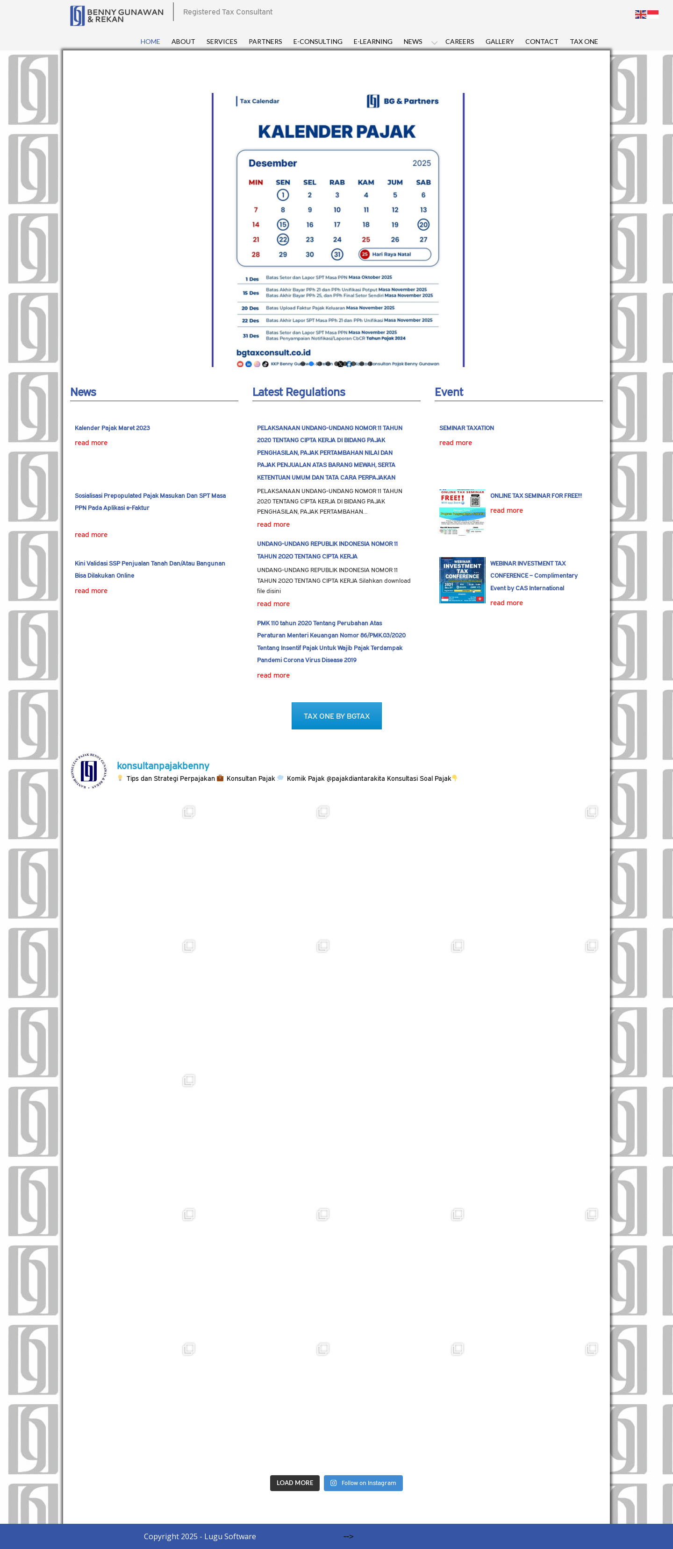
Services (222, 41)
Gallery (500, 41)
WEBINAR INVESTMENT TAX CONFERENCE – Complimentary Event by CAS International (534, 575)
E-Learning (373, 41)
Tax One (584, 41)
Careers (459, 41)
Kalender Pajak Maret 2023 (112, 427)
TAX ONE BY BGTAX (337, 716)
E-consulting (318, 41)
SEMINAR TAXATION (466, 427)
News (413, 41)
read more (91, 442)
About (183, 41)
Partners (265, 41)
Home (150, 41)
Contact (541, 41)
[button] (303, 363)
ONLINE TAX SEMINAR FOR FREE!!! (536, 495)
